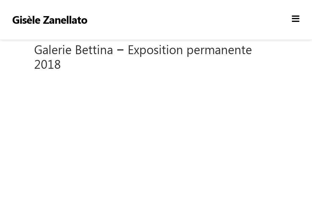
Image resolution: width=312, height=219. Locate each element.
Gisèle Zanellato (49, 19)
